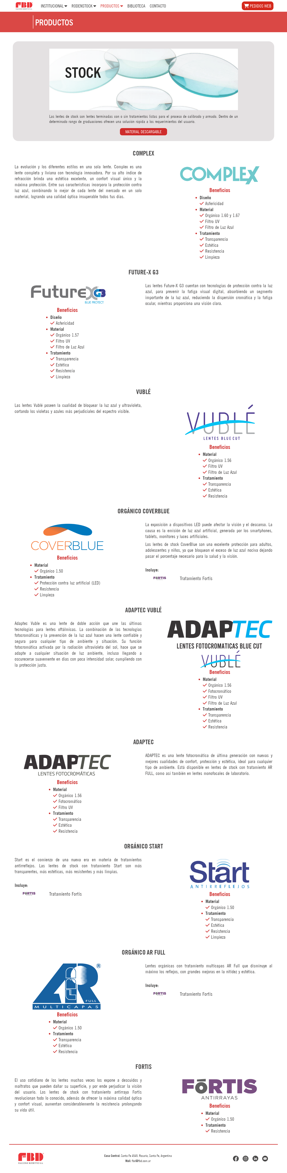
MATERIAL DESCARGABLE (143, 131)
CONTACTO (158, 6)
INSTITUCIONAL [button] (54, 6)
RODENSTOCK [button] (84, 6)
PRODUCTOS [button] (111, 6)
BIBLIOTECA (136, 6)
